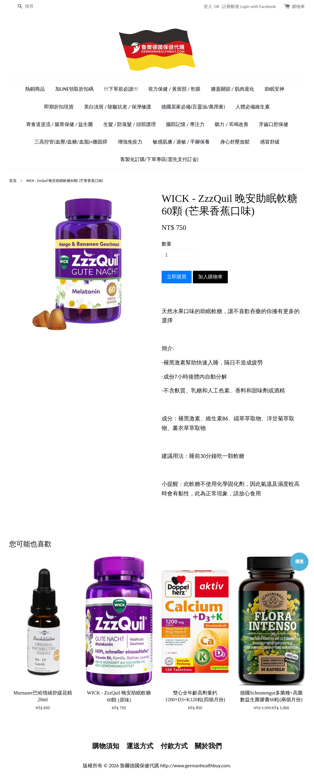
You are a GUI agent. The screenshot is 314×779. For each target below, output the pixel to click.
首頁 (13, 181)
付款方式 (174, 746)
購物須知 (105, 746)
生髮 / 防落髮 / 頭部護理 (129, 124)
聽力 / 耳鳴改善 (231, 124)
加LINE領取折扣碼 (74, 89)
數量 (166, 244)
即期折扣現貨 (59, 107)
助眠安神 (274, 89)
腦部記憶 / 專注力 (185, 124)
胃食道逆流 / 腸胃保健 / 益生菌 (59, 124)
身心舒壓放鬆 (235, 142)
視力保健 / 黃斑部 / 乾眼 (174, 89)
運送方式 (139, 746)
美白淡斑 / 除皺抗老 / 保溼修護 (117, 107)
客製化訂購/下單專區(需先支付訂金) (159, 159)
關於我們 (208, 746)
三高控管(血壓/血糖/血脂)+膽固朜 (70, 142)
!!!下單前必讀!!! (121, 89)
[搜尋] (33, 6)
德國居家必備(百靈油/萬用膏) (193, 107)
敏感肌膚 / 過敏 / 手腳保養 (181, 142)
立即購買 (176, 277)
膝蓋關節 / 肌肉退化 (232, 89)
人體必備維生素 (253, 107)
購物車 (298, 6)
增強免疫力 (130, 142)
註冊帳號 (230, 6)
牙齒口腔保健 (273, 124)
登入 (208, 6)
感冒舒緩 (270, 142)
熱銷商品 (35, 89)
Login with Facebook (258, 6)
